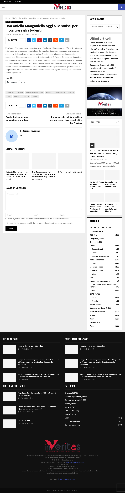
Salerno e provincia (16, 22)
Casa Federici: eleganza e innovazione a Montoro (17, 118)
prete (9, 96)
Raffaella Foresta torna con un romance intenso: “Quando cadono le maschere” (37, 407)
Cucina (92, 246)
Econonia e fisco (96, 267)
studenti (25, 96)
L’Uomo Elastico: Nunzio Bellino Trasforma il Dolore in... (96, 208)
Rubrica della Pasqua (100, 256)
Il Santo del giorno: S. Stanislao (101, 42)
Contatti (18, 2)
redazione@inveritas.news (75, 462)
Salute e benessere (97, 312)
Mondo (95, 301)
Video (92, 326)
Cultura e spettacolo (98, 260)
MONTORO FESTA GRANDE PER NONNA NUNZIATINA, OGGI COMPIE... (104, 154)
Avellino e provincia (97, 228)
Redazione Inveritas (14, 34)
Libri (94, 263)
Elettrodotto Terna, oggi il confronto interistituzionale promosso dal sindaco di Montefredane (103, 78)
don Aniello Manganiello (34, 93)
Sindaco (16, 96)
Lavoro (92, 290)
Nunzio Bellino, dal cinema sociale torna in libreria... (111, 208)
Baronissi (10, 93)
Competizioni (97, 249)
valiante (35, 96)
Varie (92, 322)
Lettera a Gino (24, 420)
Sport (92, 319)
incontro (49, 93)
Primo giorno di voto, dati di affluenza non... (111, 184)
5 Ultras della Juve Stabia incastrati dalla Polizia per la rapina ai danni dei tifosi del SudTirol (104, 58)
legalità (71, 93)
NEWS (8, 22)
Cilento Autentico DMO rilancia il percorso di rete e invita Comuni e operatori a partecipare (43, 175)
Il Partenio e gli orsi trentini (70, 172)
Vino (94, 274)
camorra (20, 93)
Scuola (92, 315)
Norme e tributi (96, 305)
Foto (91, 278)
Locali (94, 253)
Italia (94, 298)
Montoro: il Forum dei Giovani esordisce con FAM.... (97, 185)
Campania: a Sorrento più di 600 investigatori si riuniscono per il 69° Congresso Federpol (103, 68)
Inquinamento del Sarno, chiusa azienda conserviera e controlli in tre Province (66, 120)
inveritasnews (60, 93)
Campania (94, 238)
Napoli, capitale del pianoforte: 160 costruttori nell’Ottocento (37, 394)
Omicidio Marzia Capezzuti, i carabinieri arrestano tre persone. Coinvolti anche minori (17, 175)
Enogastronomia (96, 270)
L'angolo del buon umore (100, 281)
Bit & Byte (93, 235)
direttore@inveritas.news (66, 479)
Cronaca (93, 242)
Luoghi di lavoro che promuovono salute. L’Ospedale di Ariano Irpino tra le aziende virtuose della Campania (104, 49)
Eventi (94, 231)
